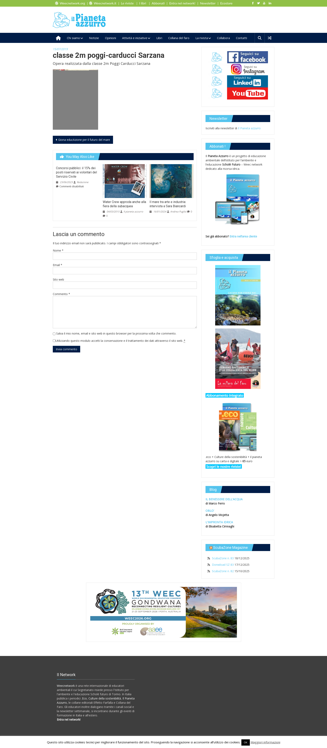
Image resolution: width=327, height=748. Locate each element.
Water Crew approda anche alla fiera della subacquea (124, 204)
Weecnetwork (66, 686)
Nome (58, 250)
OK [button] (245, 742)
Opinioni (110, 38)
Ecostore (226, 3)
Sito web (58, 279)
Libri (159, 38)
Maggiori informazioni (265, 742)
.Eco (84, 698)
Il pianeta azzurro (133, 211)
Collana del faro (178, 38)
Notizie (94, 38)
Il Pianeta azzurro (249, 128)
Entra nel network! (182, 3)
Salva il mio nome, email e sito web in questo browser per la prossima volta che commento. (116, 333)
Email (57, 265)
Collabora (223, 38)
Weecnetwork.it (105, 3)
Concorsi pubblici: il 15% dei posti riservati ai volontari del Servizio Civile (76, 172)
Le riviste (127, 3)
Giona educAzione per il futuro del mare (84, 140)
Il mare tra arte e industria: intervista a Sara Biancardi (167, 204)
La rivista (201, 38)
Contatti (241, 38)
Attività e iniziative (134, 38)
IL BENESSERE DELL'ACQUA (224, 499)
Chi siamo (73, 38)
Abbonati (158, 3)
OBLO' (210, 511)
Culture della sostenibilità (104, 698)
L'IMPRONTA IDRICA (219, 522)
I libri (142, 3)
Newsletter (208, 3)
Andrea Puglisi (178, 211)
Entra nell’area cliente (243, 236)
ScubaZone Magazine (230, 547)
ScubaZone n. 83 (223, 558)
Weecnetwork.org (72, 3)
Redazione (82, 182)
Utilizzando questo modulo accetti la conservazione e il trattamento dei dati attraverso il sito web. (120, 341)
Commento (61, 294)
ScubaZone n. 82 (223, 571)
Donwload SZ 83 (223, 565)
